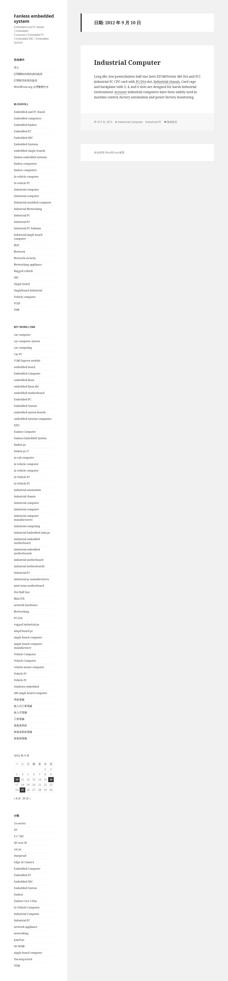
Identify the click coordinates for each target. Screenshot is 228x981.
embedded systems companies (32, 419)
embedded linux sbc (26, 386)
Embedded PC (22, 131)
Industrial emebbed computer (32, 202)
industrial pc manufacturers (31, 579)
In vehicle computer (26, 176)
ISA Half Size (22, 592)
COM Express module (27, 360)
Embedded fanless (25, 125)
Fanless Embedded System (30, 438)
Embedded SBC (23, 138)
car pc (18, 849)
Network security (25, 258)
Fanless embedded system (34, 18)
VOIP (17, 303)
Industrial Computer (26, 914)
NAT (16, 245)
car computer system (27, 341)
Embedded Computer (27, 373)
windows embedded (26, 686)
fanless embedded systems (30, 157)
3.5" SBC (19, 836)
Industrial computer (26, 189)
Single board (22, 284)
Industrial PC (22, 215)
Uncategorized (23, 959)
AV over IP (20, 843)
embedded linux (24, 380)
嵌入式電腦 (20, 712)
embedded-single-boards (29, 150)
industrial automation (27, 490)
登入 (16, 67)
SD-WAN (19, 946)
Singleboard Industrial (28, 290)
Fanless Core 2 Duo (25, 901)
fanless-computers (25, 163)
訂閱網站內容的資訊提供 (28, 74)
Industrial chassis (24, 496)
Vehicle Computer (25, 654)
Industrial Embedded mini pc (32, 532)
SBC (16, 277)
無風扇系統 (20, 725)
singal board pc (23, 631)
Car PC (18, 354)
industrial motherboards (29, 566)
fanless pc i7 (21, 451)
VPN (16, 310)
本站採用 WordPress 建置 (109, 152)
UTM (17, 966)
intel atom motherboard (29, 585)
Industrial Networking (28, 209)
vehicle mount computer (29, 667)
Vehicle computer (25, 297)
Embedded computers (27, 118)
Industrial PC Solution (27, 228)
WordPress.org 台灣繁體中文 (31, 87)
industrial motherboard (28, 560)
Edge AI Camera (24, 862)
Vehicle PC (20, 673)
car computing (23, 347)
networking (21, 933)
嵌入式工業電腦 (23, 706)
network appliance (25, 927)
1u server (20, 823)
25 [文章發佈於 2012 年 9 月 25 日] (22, 790)
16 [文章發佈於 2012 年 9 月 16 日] (51, 779)
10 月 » (26, 798)
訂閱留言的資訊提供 (25, 80)
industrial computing (27, 526)
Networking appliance (28, 264)
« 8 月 (17, 798)
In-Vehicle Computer (27, 907)
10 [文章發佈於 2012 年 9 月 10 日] (16, 779)
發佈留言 (172, 122)
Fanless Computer (25, 432)
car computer (22, 334)
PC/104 (18, 618)
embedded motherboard (29, 393)
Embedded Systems (26, 144)
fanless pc (20, 444)
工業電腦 (19, 719)
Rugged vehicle (23, 271)
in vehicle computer (26, 464)
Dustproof (20, 856)
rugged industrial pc (26, 624)
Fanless (18, 894)
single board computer (28, 637)
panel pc (19, 940)
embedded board (24, 367)
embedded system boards (30, 412)
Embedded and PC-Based (29, 112)
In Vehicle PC (22, 477)
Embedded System (25, 406)
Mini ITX (19, 598)
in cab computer (24, 457)
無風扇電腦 (20, 738)
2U (15, 830)
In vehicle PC (22, 183)
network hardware (26, 605)
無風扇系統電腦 (23, 732)
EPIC (17, 425)
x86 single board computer (30, 693)
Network (19, 251)
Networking (21, 611)
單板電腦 (19, 699)
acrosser (121, 92)
